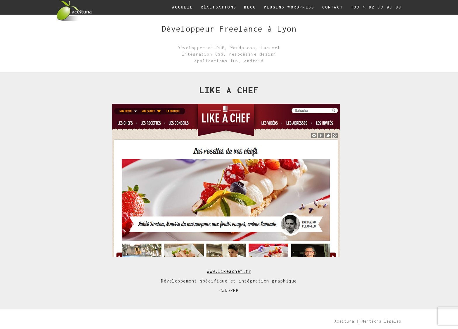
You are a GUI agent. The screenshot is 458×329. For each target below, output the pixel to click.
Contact (332, 7)
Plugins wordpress (289, 7)
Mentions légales (381, 321)
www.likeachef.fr (229, 271)
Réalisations (218, 7)
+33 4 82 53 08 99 (376, 7)
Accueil (182, 7)
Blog (250, 7)
